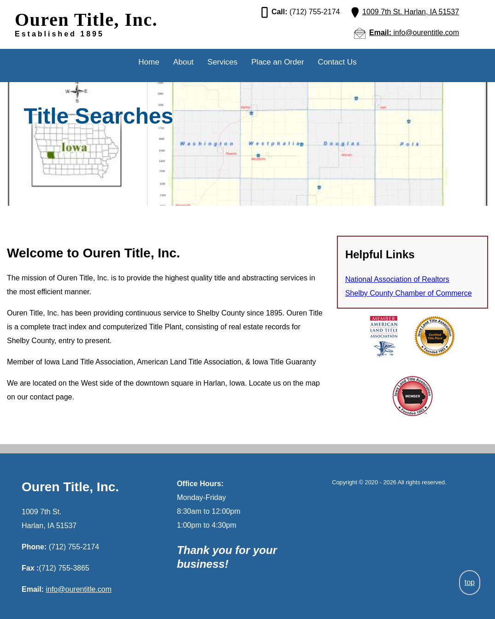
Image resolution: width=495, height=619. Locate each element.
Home (148, 62)
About (183, 62)
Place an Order (277, 62)
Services (222, 62)
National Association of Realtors (397, 279)
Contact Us (337, 62)
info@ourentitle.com (79, 589)
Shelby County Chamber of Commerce (408, 293)
